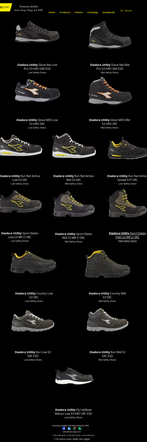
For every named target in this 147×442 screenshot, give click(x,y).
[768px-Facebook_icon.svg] (63, 428)
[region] (37, 39)
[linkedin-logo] (69, 428)
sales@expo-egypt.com (72, 432)
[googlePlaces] (74, 428)
